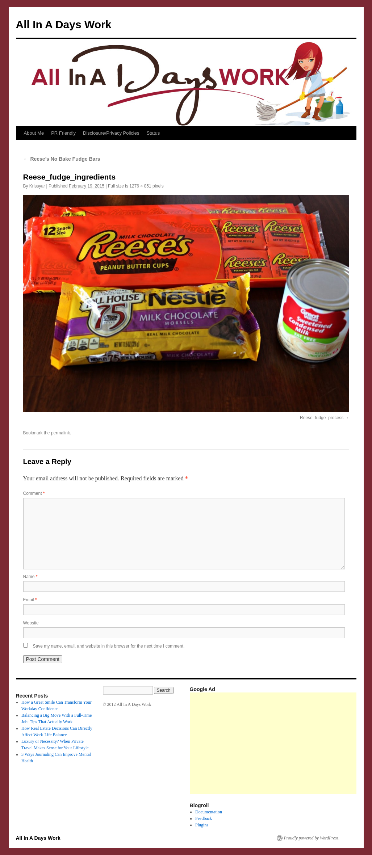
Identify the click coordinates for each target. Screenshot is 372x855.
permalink (60, 432)
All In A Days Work (64, 24)
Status (153, 133)
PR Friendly (63, 133)
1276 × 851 (140, 186)
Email (30, 599)
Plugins (201, 824)
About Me (34, 133)
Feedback (203, 818)
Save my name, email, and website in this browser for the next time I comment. (109, 646)
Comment (34, 493)
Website (31, 623)
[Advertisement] (281, 743)
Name (30, 576)
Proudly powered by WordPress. (312, 838)
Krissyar (37, 186)
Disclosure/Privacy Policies (111, 133)
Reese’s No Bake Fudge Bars (61, 159)
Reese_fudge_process (321, 417)
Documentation (208, 811)
